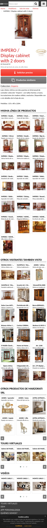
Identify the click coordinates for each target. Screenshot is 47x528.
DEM (3, 506)
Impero (14, 86)
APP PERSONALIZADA (10, 510)
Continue (18, 526)
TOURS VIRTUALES (9, 503)
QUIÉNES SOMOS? (9, 513)
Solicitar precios (23, 72)
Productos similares (24, 80)
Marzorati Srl (6, 64)
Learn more (28, 526)
